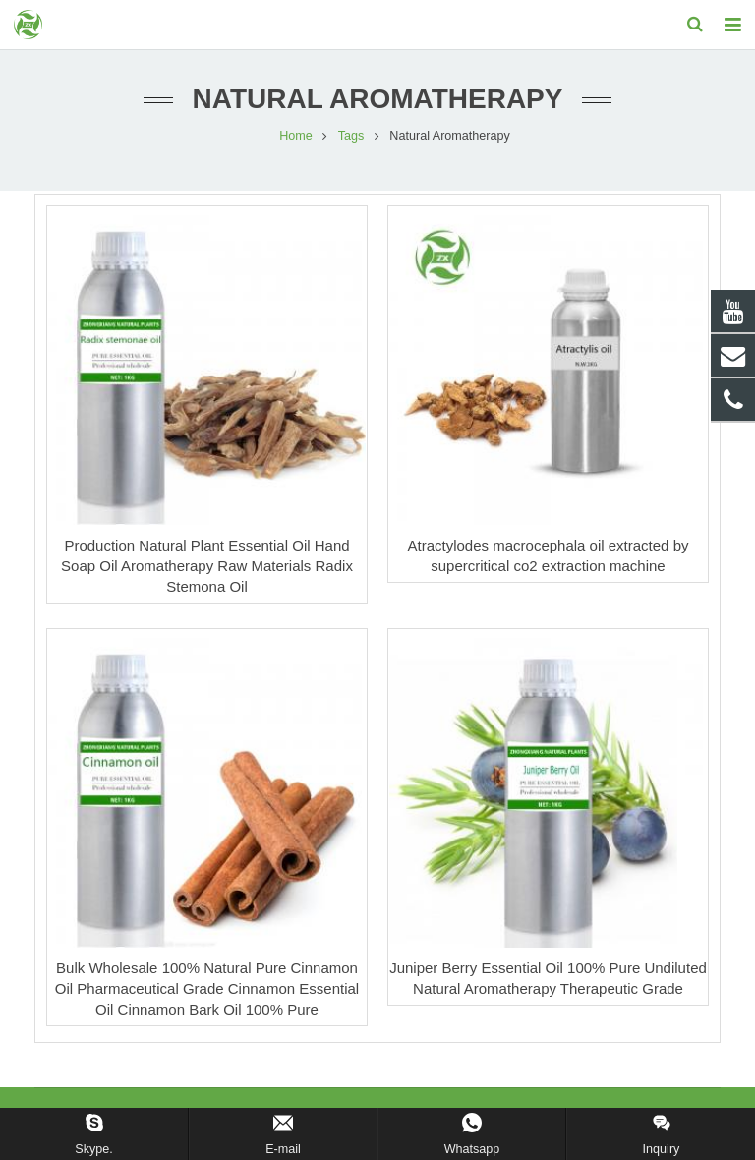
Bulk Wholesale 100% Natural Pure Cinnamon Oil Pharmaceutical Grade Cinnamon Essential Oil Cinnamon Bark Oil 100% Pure (207, 990)
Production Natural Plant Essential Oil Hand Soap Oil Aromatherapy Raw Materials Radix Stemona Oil (207, 568)
